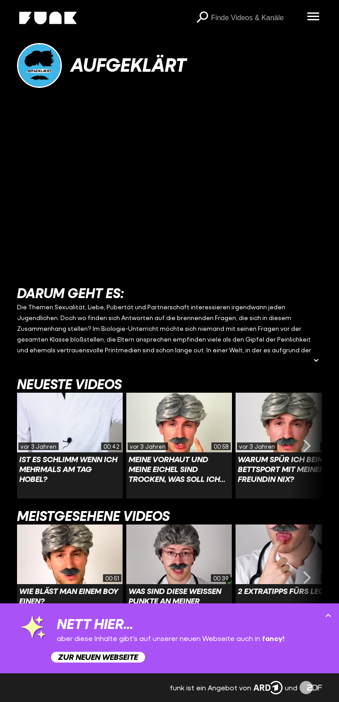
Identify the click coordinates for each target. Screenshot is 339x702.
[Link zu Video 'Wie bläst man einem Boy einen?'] (70, 577)
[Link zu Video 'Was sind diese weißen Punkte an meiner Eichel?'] (179, 577)
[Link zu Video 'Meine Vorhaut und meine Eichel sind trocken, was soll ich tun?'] (179, 445)
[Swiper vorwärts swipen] (306, 445)
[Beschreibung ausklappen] (316, 361)
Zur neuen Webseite (98, 657)
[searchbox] (255, 18)
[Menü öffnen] (313, 17)
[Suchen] (202, 17)
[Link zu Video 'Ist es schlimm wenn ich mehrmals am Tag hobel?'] (70, 445)
